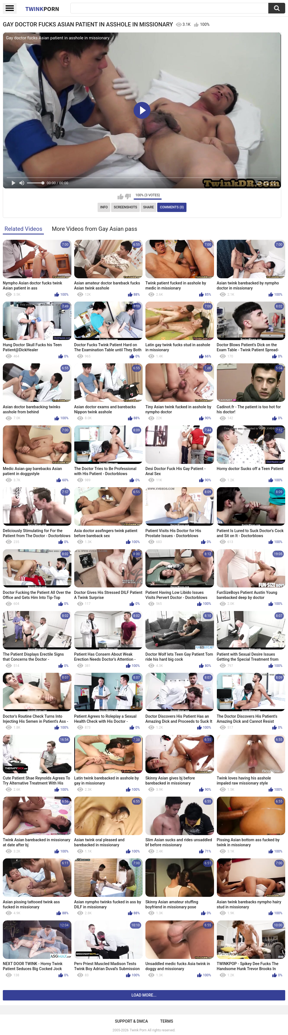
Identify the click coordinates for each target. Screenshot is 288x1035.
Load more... (144, 995)
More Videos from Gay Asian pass (94, 228)
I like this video (120, 196)
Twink (42, 9)
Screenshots (125, 207)
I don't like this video (128, 196)
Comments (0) (172, 207)
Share (148, 207)
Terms (166, 1021)
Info (104, 207)
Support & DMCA (131, 1021)
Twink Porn (138, 1030)
